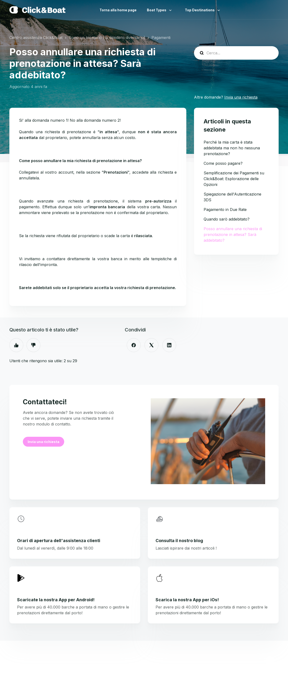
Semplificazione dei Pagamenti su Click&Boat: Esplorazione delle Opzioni (234, 179)
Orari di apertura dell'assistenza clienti (58, 540)
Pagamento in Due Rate (225, 209)
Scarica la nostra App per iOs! (187, 599)
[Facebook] (133, 345)
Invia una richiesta (240, 97)
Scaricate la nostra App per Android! (55, 599)
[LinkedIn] (169, 345)
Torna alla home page (118, 10)
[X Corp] (151, 345)
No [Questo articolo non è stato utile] (33, 345)
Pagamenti (160, 37)
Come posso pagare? (223, 163)
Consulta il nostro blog (179, 540)
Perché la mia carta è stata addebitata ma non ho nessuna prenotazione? (232, 148)
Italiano (275, 10)
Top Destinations (200, 10)
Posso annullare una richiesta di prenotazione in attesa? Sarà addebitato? (233, 234)
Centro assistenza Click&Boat (36, 37)
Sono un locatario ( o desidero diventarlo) (107, 37)
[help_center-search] (236, 53)
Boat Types (157, 10)
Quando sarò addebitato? (227, 219)
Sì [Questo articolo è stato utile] (16, 345)
